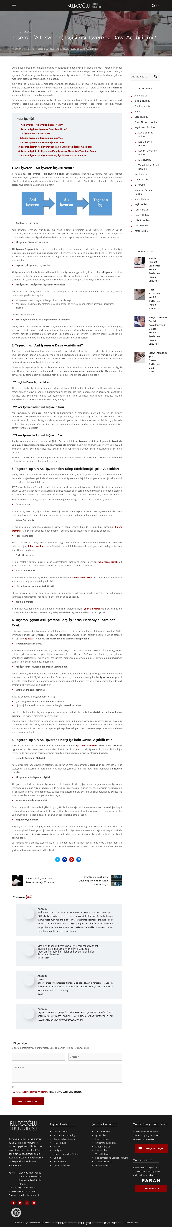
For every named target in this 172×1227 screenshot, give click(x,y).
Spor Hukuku (141, 209)
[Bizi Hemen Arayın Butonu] (60, 1220)
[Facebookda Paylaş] (64, 859)
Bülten (137, 111)
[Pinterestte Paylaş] (71, 859)
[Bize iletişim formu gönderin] (85, 1220)
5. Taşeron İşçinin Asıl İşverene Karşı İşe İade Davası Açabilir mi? (53, 155)
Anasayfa (16, 48)
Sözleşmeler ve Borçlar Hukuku (111, 1157)
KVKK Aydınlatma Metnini (30, 1092)
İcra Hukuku (140, 174)
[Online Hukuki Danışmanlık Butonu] (110, 1220)
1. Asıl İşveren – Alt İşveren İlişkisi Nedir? (40, 124)
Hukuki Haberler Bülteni (66, 1153)
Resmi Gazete (61, 1131)
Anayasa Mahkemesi (64, 1139)
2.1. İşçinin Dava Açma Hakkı (35, 133)
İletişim (58, 1150)
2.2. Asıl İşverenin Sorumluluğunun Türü (41, 137)
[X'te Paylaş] (57, 859)
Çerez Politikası (62, 1165)
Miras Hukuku (141, 198)
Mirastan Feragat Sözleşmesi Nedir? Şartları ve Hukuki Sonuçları (155, 269)
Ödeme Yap (152, 1188)
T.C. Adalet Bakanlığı (64, 1135)
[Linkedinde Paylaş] (78, 859)
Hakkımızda (60, 1142)
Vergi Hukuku (141, 230)
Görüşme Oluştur (152, 1148)
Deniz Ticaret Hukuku (145, 122)
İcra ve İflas (101, 1150)
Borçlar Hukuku (142, 106)
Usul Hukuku (141, 225)
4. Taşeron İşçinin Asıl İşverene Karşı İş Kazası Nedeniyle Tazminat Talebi (57, 151)
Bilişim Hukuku (142, 100)
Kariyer (57, 1146)
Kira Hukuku (144, 159)
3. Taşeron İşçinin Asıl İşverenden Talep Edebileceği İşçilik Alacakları (55, 146)
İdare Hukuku (141, 179)
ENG (158, 5)
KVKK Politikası (61, 1161)
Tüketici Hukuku (142, 220)
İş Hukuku (25, 31)
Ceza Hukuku (141, 116)
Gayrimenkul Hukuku (145, 127)
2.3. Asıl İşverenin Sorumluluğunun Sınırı (42, 142)
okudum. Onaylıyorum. (47, 1092)
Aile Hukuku (140, 95)
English (58, 1157)
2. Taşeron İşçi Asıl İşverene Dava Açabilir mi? (42, 129)
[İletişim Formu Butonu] (85, 1223)
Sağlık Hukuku (141, 204)
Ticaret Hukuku (142, 214)
